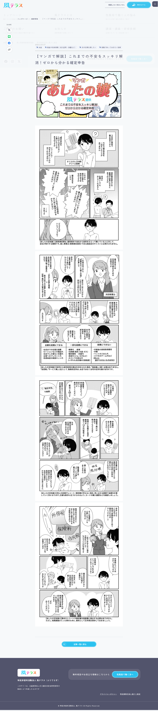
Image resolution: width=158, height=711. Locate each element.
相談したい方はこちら (111, 5)
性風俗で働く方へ (125, 675)
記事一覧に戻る (74, 644)
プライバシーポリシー (108, 695)
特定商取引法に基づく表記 (130, 695)
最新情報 (36, 18)
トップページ (23, 18)
